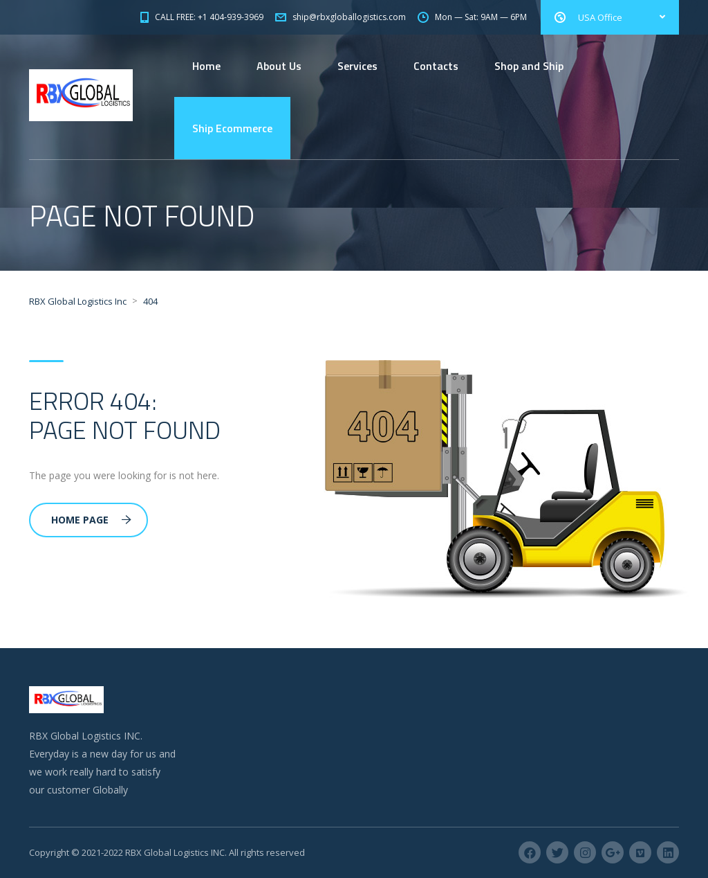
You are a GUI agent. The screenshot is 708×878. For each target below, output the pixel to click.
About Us (279, 65)
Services (357, 65)
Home (206, 65)
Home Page (91, 519)
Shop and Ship (528, 65)
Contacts (435, 65)
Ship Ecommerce (232, 128)
